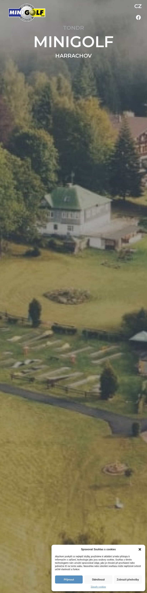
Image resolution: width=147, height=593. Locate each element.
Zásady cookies (98, 587)
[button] (140, 549)
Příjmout (69, 579)
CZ (138, 6)
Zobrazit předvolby (128, 579)
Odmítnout (98, 579)
